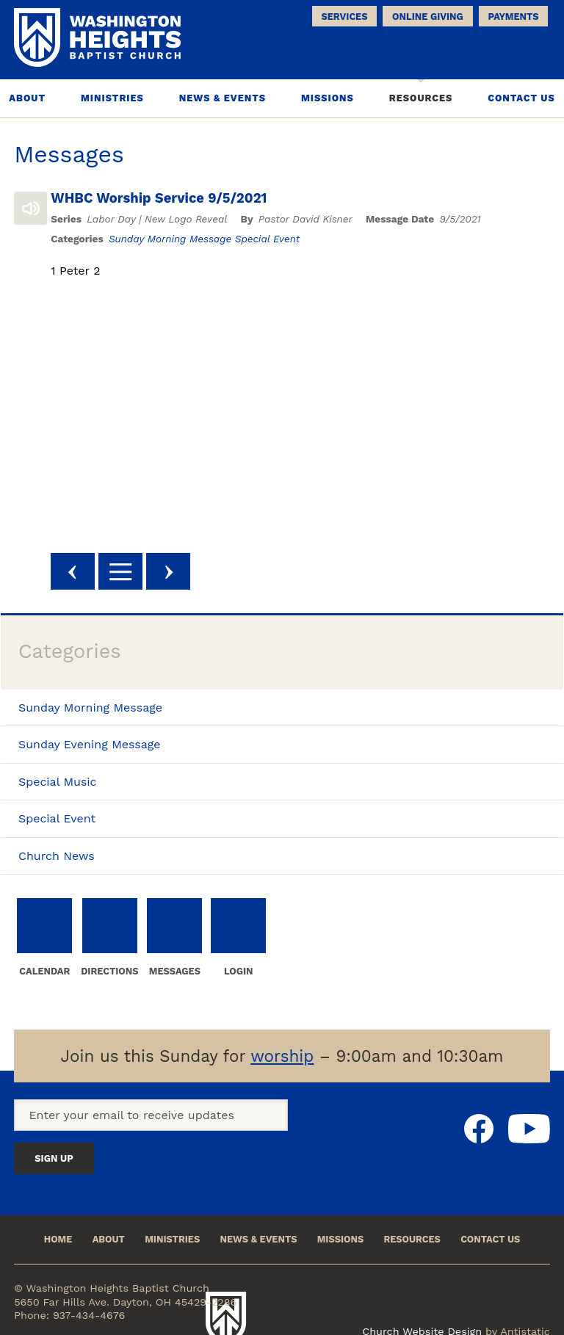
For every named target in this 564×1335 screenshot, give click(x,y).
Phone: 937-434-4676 (69, 1296)
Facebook (479, 1135)
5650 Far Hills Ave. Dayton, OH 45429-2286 (125, 1283)
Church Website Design (422, 1287)
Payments (513, 16)
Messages (69, 156)
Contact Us (521, 99)
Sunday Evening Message (89, 746)
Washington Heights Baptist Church (302, 1288)
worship (282, 1063)
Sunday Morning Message (184, 239)
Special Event (282, 239)
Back (135, 572)
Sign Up (309, 1124)
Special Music (57, 782)
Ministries (112, 99)
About (27, 99)
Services (345, 16)
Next (183, 572)
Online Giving (427, 16)
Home (38, 1217)
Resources (421, 99)
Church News (56, 857)
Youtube (529, 1135)
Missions (327, 99)
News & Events (222, 99)
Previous (87, 572)
